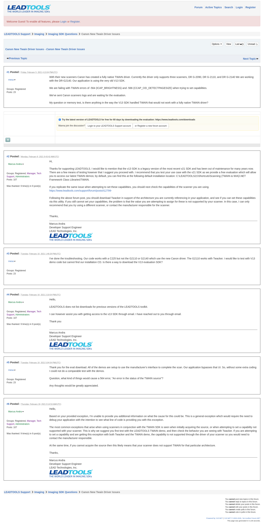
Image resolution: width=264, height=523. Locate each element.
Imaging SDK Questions (62, 34)
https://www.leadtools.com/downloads (175, 119)
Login (239, 7)
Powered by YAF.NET (214, 518)
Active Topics (213, 7)
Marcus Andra (15, 164)
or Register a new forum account (150, 126)
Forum (199, 7)
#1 (8, 72)
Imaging (39, 34)
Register (250, 7)
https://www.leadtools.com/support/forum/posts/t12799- (80, 190)
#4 (8, 294)
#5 (8, 362)
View (228, 44)
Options (217, 44)
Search (229, 7)
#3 (8, 253)
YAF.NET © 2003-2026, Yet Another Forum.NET (242, 518)
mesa (11, 79)
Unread (253, 44)
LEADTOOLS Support (17, 34)
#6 (8, 403)
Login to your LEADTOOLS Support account (109, 126)
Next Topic (249, 58)
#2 (8, 156)
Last (239, 44)
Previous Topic (18, 58)
